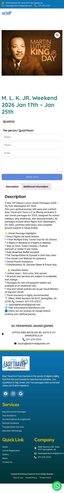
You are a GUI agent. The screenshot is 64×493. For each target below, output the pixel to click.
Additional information (35, 186)
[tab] (12, 186)
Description (12, 186)
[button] (61, 13)
